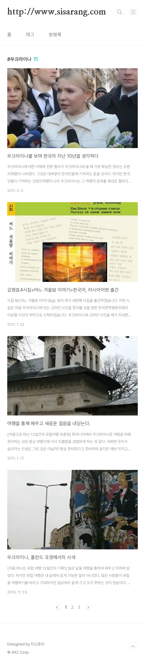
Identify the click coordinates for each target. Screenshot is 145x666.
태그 (30, 34)
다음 (88, 607)
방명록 (55, 34)
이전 (57, 607)
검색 (119, 12)
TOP (133, 646)
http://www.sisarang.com (56, 12)
